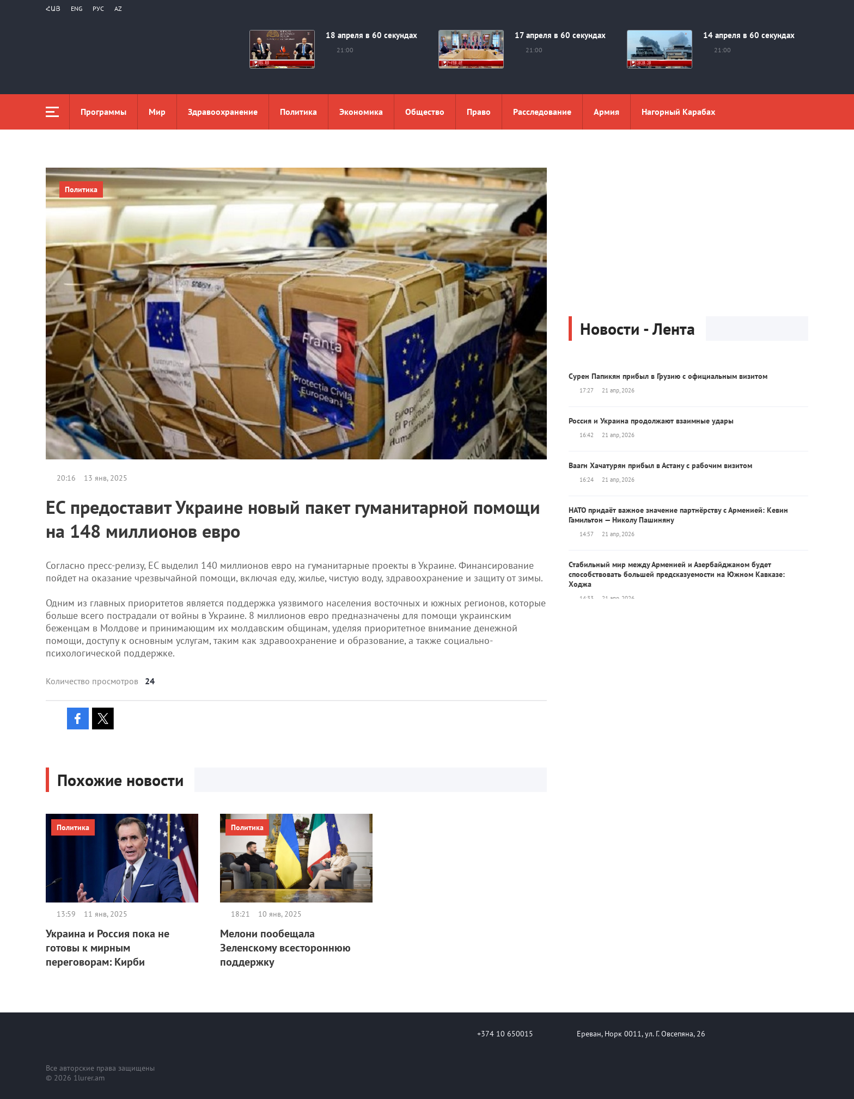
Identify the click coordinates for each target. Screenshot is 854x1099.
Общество (424, 111)
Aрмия (606, 111)
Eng (76, 8)
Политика (298, 111)
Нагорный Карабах (678, 111)
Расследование (542, 111)
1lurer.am (89, 1078)
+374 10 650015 (505, 1034)
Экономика (361, 111)
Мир (157, 111)
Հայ (53, 8)
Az (118, 8)
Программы (103, 111)
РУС (98, 8)
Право (479, 111)
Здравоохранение (223, 111)
